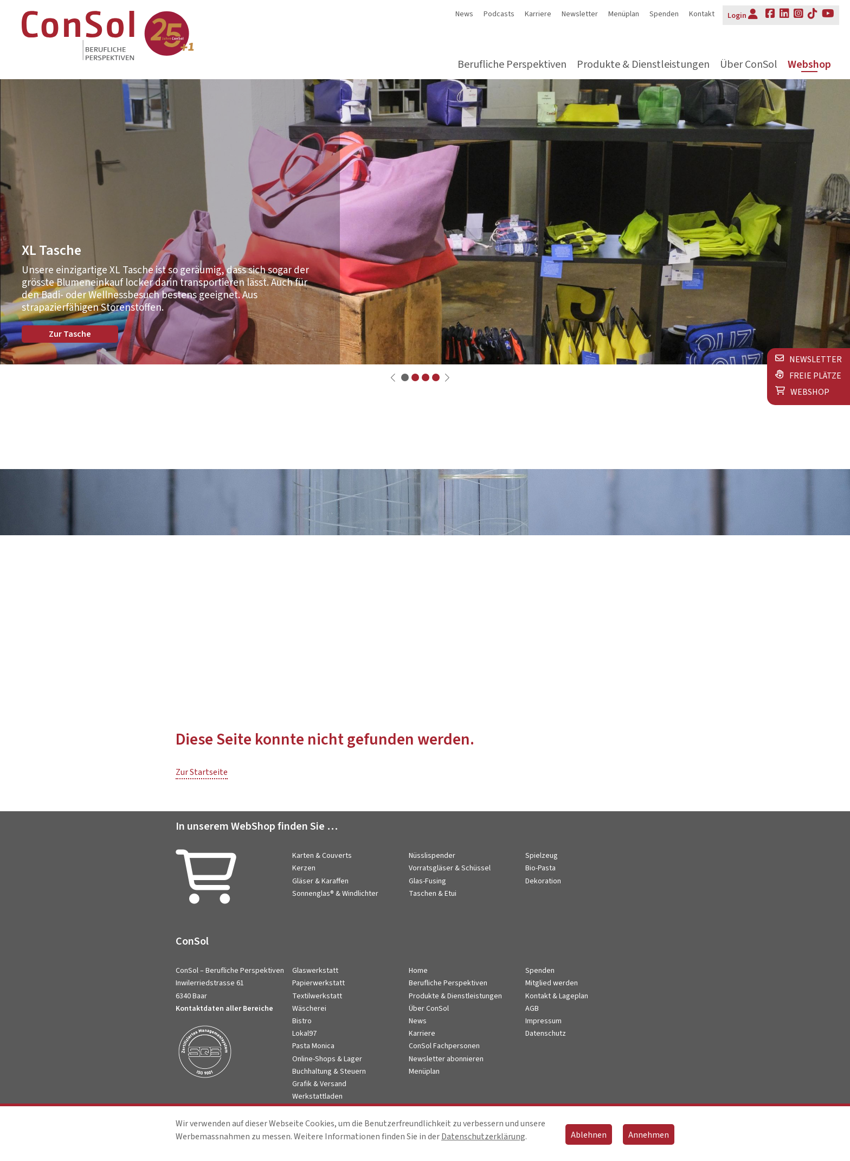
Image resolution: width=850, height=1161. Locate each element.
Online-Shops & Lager (327, 1059)
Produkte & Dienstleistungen (643, 65)
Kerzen (303, 868)
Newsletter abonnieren (446, 1059)
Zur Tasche (70, 334)
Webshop (809, 65)
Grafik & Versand (319, 1084)
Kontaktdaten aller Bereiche (224, 1008)
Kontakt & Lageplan (556, 996)
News (464, 14)
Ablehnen (589, 1135)
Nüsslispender (432, 855)
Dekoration (543, 881)
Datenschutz (545, 1033)
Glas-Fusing (427, 881)
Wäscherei (309, 1008)
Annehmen (648, 1135)
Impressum (543, 1021)
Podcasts (499, 14)
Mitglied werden (551, 983)
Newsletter (580, 14)
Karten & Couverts (322, 855)
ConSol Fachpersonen (444, 1046)
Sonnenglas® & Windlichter (335, 893)
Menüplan (623, 14)
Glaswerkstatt (315, 970)
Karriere (538, 14)
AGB (532, 1008)
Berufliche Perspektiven (512, 65)
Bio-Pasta (540, 868)
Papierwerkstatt (318, 983)
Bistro (302, 1021)
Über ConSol (748, 65)
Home (418, 970)
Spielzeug (541, 855)
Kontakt (701, 14)
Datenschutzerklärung (483, 1137)
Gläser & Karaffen (320, 881)
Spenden (664, 14)
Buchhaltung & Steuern (329, 1071)
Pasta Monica (313, 1046)
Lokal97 (304, 1033)
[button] (405, 377)
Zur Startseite (202, 772)
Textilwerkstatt (317, 996)
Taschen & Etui (432, 893)
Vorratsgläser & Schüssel (450, 868)
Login (742, 14)
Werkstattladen (317, 1096)
